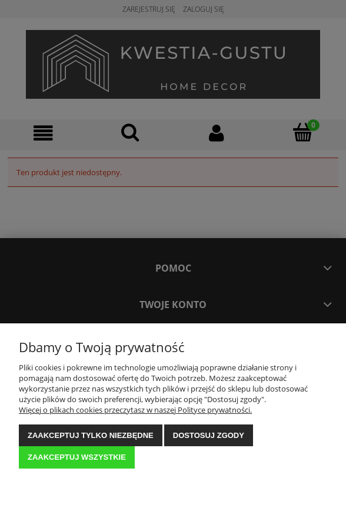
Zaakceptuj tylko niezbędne (91, 435)
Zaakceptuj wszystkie (77, 457)
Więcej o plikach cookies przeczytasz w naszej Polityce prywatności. (135, 409)
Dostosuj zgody (208, 435)
